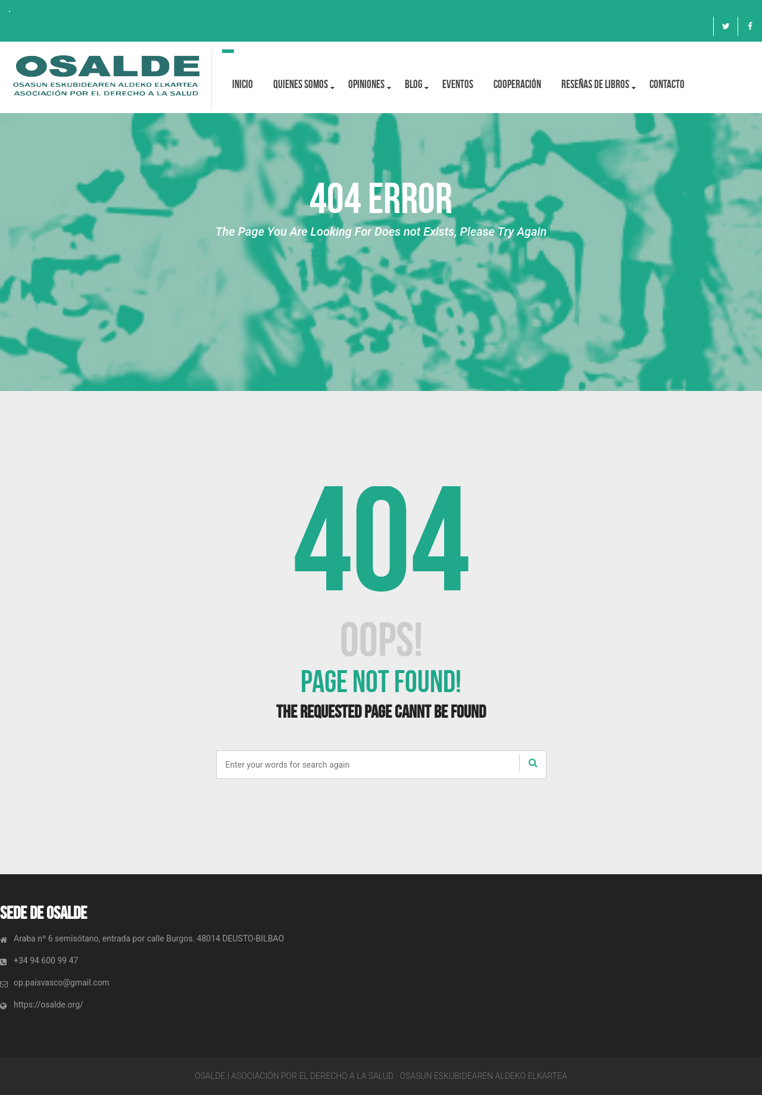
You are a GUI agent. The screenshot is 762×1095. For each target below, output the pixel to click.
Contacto (667, 84)
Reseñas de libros (595, 84)
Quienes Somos (300, 84)
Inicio (242, 84)
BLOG (413, 84)
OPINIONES (366, 84)
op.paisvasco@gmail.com (62, 982)
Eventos (457, 84)
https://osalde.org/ (48, 1004)
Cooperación (517, 84)
